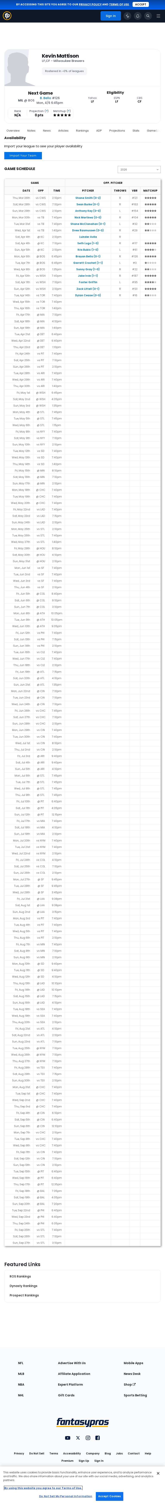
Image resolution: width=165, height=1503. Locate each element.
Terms (53, 1453)
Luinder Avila (88, 237)
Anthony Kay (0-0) (88, 211)
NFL (20, 1363)
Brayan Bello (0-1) (88, 256)
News (47, 131)
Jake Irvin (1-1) (88, 276)
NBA (21, 1384)
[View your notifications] (138, 16)
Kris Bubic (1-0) (88, 250)
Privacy (19, 1453)
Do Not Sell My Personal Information (65, 1496)
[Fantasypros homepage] (7, 19)
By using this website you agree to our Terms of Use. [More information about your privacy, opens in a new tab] (43, 1488)
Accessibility (72, 1453)
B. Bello (45, 98)
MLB (21, 1374)
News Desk (132, 1374)
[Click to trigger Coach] (127, 16)
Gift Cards (66, 1395)
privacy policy (90, 4)
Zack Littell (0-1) (87, 289)
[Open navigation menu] (158, 16)
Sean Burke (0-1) (87, 204)
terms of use (119, 4)
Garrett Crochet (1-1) (88, 263)
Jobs (119, 1453)
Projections (117, 131)
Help (148, 1453)
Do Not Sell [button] (36, 1453)
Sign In (99, 1461)
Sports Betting (135, 1395)
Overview (13, 131)
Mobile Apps (133, 1363)
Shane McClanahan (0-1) (87, 224)
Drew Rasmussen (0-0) (88, 230)
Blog (108, 1453)
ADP (99, 131)
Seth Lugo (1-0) (88, 243)
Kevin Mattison (60, 56)
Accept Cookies (109, 1496)
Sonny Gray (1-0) (88, 269)
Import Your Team (23, 155)
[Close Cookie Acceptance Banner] (158, 1473)
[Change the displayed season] (139, 169)
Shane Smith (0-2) (88, 198)
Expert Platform (70, 1384)
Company (92, 1453)
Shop (130, 1384)
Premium (67, 1461)
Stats (136, 131)
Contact (134, 1453)
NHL (21, 1395)
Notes (31, 131)
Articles (63, 131)
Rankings (82, 131)
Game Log (154, 131)
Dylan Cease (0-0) (88, 295)
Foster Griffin (88, 282)
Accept (140, 4)
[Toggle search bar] (148, 16)
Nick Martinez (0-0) (88, 217)
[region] (82, 1484)
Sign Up (84, 1461)
